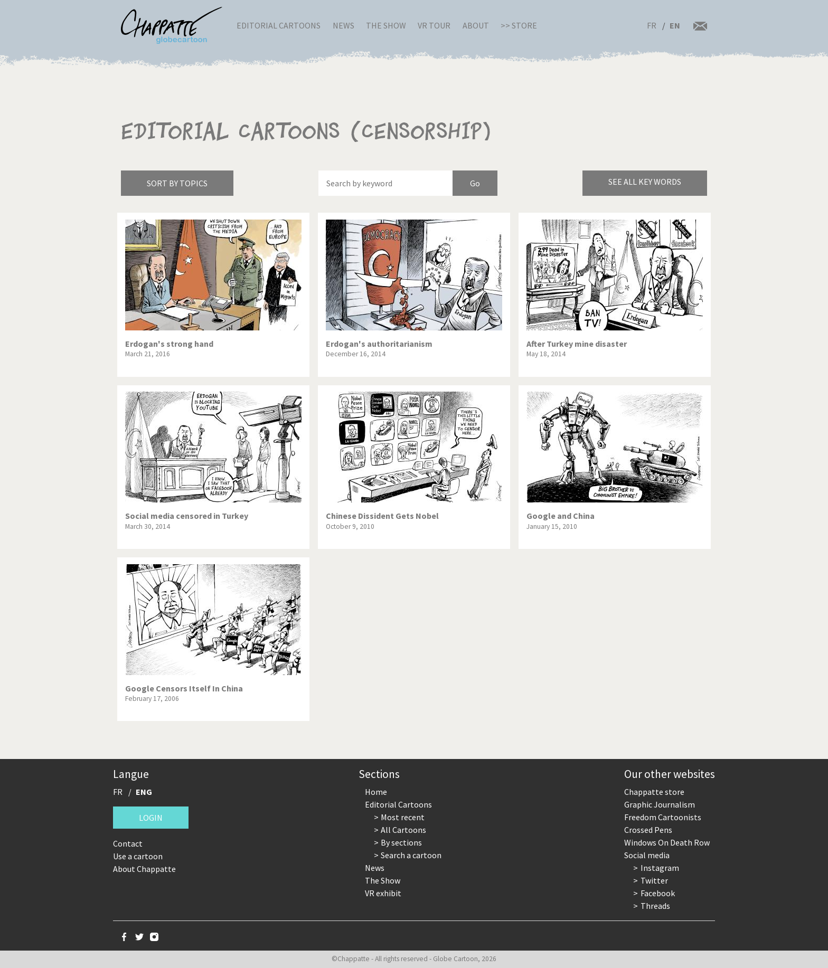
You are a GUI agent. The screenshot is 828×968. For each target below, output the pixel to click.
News (343, 25)
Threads (655, 905)
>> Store (519, 25)
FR (651, 25)
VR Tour (434, 25)
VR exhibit (383, 893)
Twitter (654, 880)
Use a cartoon (138, 856)
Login (151, 817)
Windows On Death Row (667, 842)
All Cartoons (403, 829)
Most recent (403, 817)
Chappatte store (654, 791)
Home (376, 791)
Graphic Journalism (659, 804)
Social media (647, 855)
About (476, 25)
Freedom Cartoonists (662, 817)
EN (675, 25)
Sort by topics (177, 183)
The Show (386, 25)
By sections (401, 842)
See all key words (644, 181)
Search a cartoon (411, 855)
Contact (128, 843)
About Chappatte (144, 868)
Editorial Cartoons (279, 25)
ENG (144, 791)
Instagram (660, 867)
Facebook (658, 893)
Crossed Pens (648, 829)
